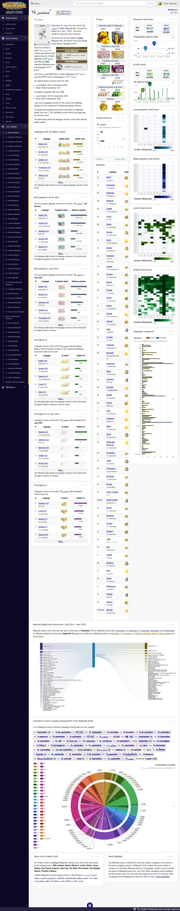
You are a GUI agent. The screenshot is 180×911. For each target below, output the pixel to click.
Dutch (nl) (42, 392)
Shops (8, 94)
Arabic (108, 177)
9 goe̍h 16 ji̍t (151, 758)
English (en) (42, 144)
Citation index (10, 29)
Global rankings (14, 18)
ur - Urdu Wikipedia (12, 359)
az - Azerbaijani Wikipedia (14, 137)
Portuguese (111, 468)
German (109, 232)
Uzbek (108, 578)
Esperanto (110, 256)
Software (9, 99)
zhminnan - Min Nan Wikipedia (15, 382)
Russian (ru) (42, 247)
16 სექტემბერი (129, 754)
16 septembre (163, 732)
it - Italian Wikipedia (12, 241)
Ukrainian (109, 563)
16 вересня (42, 736)
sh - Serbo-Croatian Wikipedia (15, 312)
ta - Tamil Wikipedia (12, 341)
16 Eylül (116, 736)
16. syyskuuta (105, 741)
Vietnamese (111, 586)
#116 (166, 74)
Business (9, 58)
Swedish (109, 531)
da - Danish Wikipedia (12, 160)
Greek (108, 240)
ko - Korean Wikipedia (13, 260)
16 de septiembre (63, 732)
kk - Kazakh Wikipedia (13, 255)
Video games (10, 117)
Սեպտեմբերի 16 (46, 758)
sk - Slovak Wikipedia (12, 323)
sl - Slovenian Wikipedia (13, 328)
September (145, 631)
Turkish (109, 555)
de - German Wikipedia (13, 164)
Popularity (9, 33)
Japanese (110, 379)
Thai (108, 547)
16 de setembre (85, 749)
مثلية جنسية (121, 159)
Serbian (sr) (42, 527)
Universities (9, 112)
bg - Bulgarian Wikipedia (13, 146)
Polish (108, 461)
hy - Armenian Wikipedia (13, 232)
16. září (58, 741)
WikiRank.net (14, 387)
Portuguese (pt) (44, 167)
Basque (109, 282)
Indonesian (110, 363)
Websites (9, 121)
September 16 (43, 732)
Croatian (109, 337)
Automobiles (10, 44)
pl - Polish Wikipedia (12, 294)
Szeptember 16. (145, 736)
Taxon (8, 103)
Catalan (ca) (43, 160)
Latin (108, 411)
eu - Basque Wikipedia (13, 192)
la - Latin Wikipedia (12, 264)
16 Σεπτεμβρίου (57, 745)
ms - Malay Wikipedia (12, 273)
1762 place (70, 77)
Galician (109, 313)
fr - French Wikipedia (12, 205)
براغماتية (98, 159)
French (109, 306)
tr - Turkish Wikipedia (12, 350)
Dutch (108, 434)
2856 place (79, 74)
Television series (11, 108)
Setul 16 (80, 758)
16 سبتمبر (103, 736)
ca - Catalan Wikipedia (13, 151)
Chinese (109, 602)
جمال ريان (93, 878)
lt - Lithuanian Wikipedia (13, 269)
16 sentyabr (135, 749)
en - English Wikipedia (13, 173)
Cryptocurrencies (11, 67)
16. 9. (148, 749)
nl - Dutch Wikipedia (12, 278)
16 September (163, 736)
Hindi (108, 329)
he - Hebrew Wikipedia (13, 214)
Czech (108, 216)
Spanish (109, 266)
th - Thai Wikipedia (12, 346)
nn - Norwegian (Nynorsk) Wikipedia (14, 283)
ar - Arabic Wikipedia (12, 133)
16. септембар (43, 749)
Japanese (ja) (43, 231)
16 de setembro (146, 732)
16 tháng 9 (41, 745)
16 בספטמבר (88, 741)
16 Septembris (95, 758)
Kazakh (109, 395)
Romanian (110, 476)
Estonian (109, 274)
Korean (109, 403)
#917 (166, 29)
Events (8, 72)
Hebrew (109, 321)
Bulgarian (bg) (43, 447)
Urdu (108, 570)
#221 (150, 74)
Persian (109, 290)
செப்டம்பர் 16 (103, 749)
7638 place (47, 59)
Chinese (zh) (43, 175)
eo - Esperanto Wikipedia (14, 178)
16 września (128, 732)
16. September (95, 732)
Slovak (109, 508)
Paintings (9, 81)
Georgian (109, 387)
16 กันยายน (71, 741)
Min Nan (109, 610)
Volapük (109, 594)
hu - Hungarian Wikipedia (14, 228)
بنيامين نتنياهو (82, 878)
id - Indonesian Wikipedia (14, 237)
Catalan (109, 208)
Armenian (110, 353)
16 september (58, 736)
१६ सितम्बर (160, 749)
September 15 (122, 631)
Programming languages (13, 90)
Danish (109, 224)
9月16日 (79, 732)
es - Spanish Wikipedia (13, 182)
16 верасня (148, 754)
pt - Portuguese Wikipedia (14, 298)
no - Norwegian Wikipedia (14, 289)
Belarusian (110, 193)
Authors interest (11, 24)
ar (50, 10)
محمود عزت (39, 881)
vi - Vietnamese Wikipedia (14, 368)
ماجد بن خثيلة (72, 881)
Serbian (109, 523)
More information (163, 877)
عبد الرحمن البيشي (48, 878)
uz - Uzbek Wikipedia (12, 364)
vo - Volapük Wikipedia (13, 373)
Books (8, 49)
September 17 (134, 631)
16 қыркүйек (111, 754)
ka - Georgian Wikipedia (13, 250)
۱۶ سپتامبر (111, 745)
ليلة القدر (60, 878)
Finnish (109, 298)
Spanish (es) (43, 223)
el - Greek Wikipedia (12, 169)
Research (150, 3)
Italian (108, 371)
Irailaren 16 (120, 749)
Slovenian (110, 516)
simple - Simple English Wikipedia (13, 317)
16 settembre (75, 736)
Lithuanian (110, 418)
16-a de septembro (63, 749)
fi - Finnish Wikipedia (12, 201)
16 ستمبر (129, 758)
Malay (108, 426)
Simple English (112, 500)
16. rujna (143, 745)
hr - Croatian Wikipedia (13, 223)
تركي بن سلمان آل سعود (55, 881)
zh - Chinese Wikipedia (13, 377)
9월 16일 (129, 736)
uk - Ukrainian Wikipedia (13, 355)
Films (7, 76)
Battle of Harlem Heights (161, 633)
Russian (109, 484)
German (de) (43, 152)
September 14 (156, 631)
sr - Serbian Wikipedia (13, 332)
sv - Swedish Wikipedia (13, 337)
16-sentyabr (66, 758)
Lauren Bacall (38, 636)
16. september (76, 745)
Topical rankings (14, 38)
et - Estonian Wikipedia (13, 187)
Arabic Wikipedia (168, 4)
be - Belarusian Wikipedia (14, 142)
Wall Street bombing (143, 633)
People (8, 85)
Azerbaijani (110, 185)
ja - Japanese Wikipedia (13, 246)
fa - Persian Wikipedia (13, 196)
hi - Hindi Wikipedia (12, 219)
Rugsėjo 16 (41, 754)
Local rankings (14, 127)
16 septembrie (123, 741)
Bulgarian (109, 201)
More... (61, 182)
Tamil (108, 539)
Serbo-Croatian (112, 492)
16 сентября (112, 732)
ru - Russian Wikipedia (13, 307)
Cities (7, 62)
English (36, 3)
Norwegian (110, 453)
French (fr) (42, 384)
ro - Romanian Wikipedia (13, 303)
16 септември (162, 741)
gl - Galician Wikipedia (13, 210)
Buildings (9, 53)
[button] (80, 19)
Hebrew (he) (43, 534)
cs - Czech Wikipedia (12, 155)
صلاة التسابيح (70, 878)
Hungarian (110, 345)
